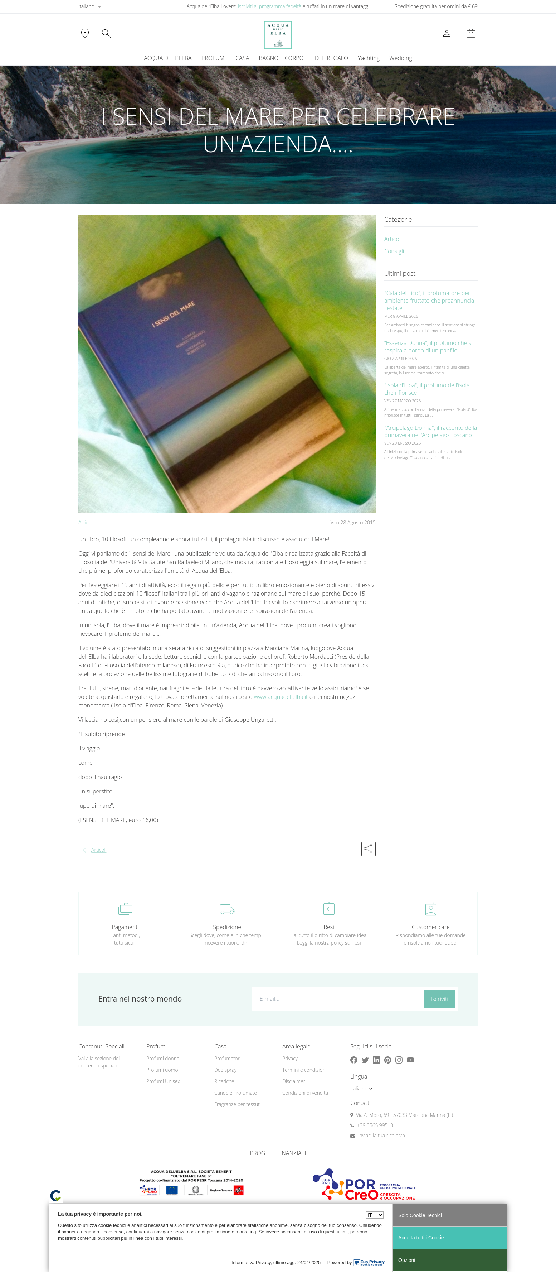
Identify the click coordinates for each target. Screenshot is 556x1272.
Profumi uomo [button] (162, 1069)
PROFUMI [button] (213, 58)
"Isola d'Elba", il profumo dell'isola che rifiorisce (427, 389)
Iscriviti (439, 999)
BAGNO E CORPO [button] (281, 58)
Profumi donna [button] (162, 1058)
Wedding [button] (400, 58)
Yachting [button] (369, 58)
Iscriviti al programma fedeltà (269, 6)
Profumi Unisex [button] (163, 1081)
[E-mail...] (336, 999)
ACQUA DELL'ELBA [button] (167, 58)
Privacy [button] (290, 1058)
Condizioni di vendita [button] (305, 1092)
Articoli (86, 522)
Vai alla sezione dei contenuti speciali (99, 1062)
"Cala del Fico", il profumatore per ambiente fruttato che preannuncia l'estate (429, 300)
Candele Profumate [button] (235, 1092)
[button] (368, 849)
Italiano (86, 6)
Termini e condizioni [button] (304, 1069)
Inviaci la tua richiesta (381, 1135)
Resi (329, 927)
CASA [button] (242, 58)
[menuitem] (369, 58)
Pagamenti (125, 927)
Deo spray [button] (225, 1069)
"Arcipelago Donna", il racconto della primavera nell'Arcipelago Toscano (430, 431)
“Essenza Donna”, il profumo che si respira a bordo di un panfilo (428, 346)
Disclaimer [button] (293, 1081)
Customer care (431, 927)
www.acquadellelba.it (281, 697)
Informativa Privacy (251, 1262)
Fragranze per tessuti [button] (237, 1104)
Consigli (394, 251)
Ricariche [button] (224, 1081)
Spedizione (227, 927)
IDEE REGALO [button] (330, 58)
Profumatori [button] (227, 1058)
